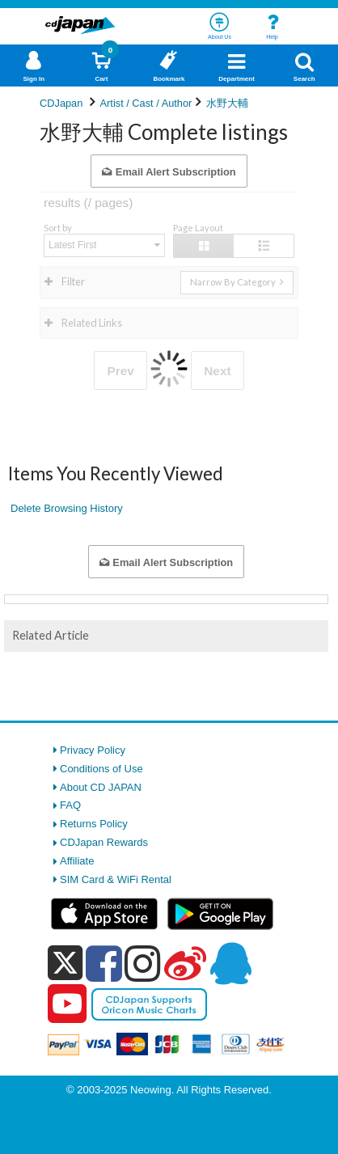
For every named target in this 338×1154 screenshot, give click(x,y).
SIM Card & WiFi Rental (115, 879)
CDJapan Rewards (104, 842)
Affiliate (77, 861)
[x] (65, 963)
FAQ (70, 805)
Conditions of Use (101, 769)
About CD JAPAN (101, 787)
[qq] (230, 963)
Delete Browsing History (67, 508)
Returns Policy (94, 824)
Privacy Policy (92, 750)
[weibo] (185, 963)
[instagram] (143, 963)
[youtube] (67, 1004)
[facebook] (104, 963)
